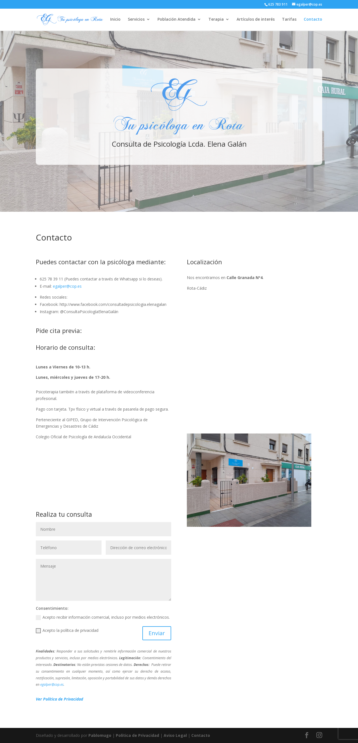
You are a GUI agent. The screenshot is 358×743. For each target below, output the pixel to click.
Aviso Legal (175, 735)
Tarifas (289, 20)
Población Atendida (176, 20)
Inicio (115, 20)
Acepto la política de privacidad (67, 630)
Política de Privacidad (137, 735)
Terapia (216, 20)
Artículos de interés (256, 20)
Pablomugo (99, 735)
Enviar (157, 633)
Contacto (313, 20)
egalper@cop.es (67, 286)
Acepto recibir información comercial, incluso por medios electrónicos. (103, 617)
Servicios (136, 20)
